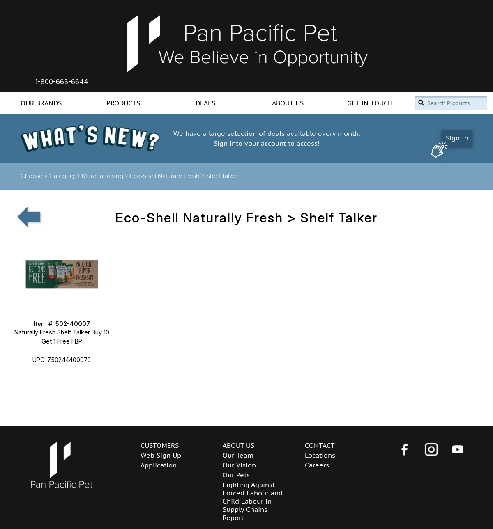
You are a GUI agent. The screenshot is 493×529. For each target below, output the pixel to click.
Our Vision (239, 465)
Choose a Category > (51, 176)
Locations (320, 455)
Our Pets (236, 475)
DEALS (205, 103)
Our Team (238, 455)
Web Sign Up (161, 455)
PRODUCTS (123, 103)
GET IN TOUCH (370, 103)
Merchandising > (106, 176)
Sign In (457, 138)
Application (159, 465)
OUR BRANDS (41, 103)
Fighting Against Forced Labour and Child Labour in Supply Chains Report (253, 501)
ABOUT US (288, 103)
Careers (317, 465)
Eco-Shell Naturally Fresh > (168, 176)
